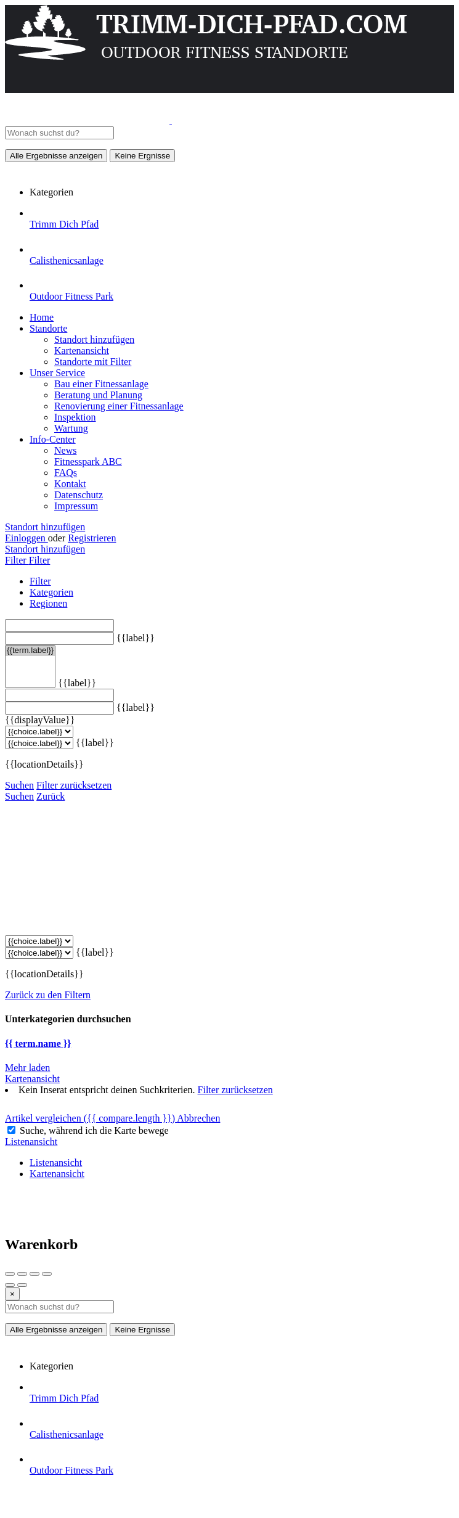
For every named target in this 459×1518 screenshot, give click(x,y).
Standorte (48, 328)
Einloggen (26, 538)
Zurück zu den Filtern (48, 995)
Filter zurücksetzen (74, 785)
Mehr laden (27, 1067)
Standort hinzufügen (94, 339)
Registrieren (92, 538)
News (65, 450)
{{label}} (135, 638)
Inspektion (75, 417)
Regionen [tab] (48, 603)
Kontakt (70, 483)
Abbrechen (198, 1118)
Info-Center (53, 439)
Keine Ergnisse (142, 155)
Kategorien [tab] (51, 592)
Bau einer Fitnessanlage (101, 384)
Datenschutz (78, 495)
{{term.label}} (30, 651)
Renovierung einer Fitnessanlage (119, 406)
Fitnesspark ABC (88, 461)
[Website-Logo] (88, 120)
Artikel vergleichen (91, 1118)
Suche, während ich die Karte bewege (94, 1130)
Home (42, 317)
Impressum (76, 506)
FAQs (65, 472)
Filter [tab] (40, 581)
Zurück (50, 796)
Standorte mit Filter (92, 361)
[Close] (12, 1293)
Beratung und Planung (98, 395)
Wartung (71, 428)
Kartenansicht (81, 350)
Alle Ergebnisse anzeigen (56, 155)
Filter (17, 560)
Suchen (19, 785)
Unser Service (57, 372)
